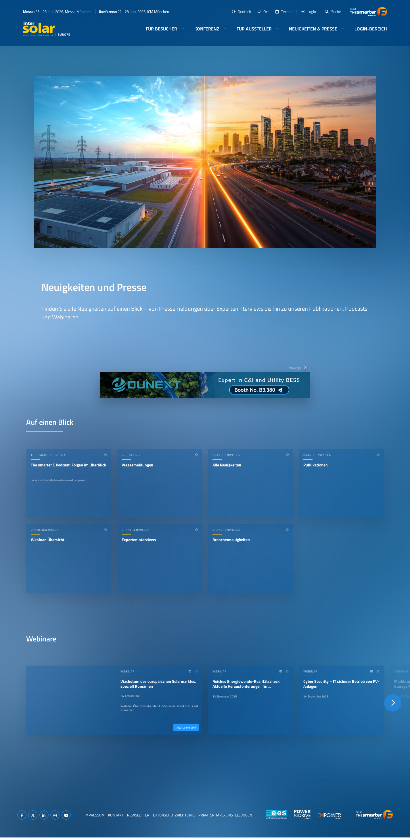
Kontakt (115, 815)
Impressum (95, 815)
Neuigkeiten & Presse (313, 28)
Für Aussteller (254, 28)
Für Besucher (161, 28)
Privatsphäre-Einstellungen (225, 815)
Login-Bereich (371, 28)
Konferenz (206, 28)
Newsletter (138, 815)
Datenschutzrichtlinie (174, 815)
